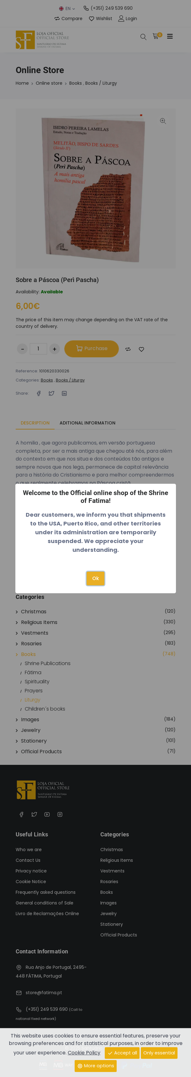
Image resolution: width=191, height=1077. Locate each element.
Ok (95, 578)
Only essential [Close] (159, 1053)
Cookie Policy (84, 1052)
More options (95, 1066)
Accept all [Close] (122, 1053)
